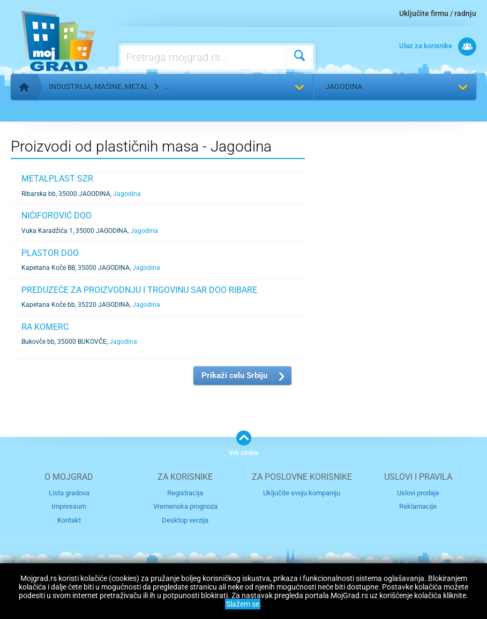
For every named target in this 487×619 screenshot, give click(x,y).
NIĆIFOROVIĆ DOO (56, 215)
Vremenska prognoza (185, 506)
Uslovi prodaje (418, 493)
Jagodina (343, 86)
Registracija (185, 493)
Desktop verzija (185, 520)
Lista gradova (69, 493)
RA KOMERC (45, 327)
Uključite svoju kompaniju (301, 493)
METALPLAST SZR (57, 178)
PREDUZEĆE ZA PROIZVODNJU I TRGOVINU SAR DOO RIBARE (139, 290)
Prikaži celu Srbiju (234, 375)
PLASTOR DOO (50, 253)
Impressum (68, 506)
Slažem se (242, 604)
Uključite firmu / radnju (437, 13)
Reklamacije (418, 506)
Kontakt (69, 520)
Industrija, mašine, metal (99, 86)
